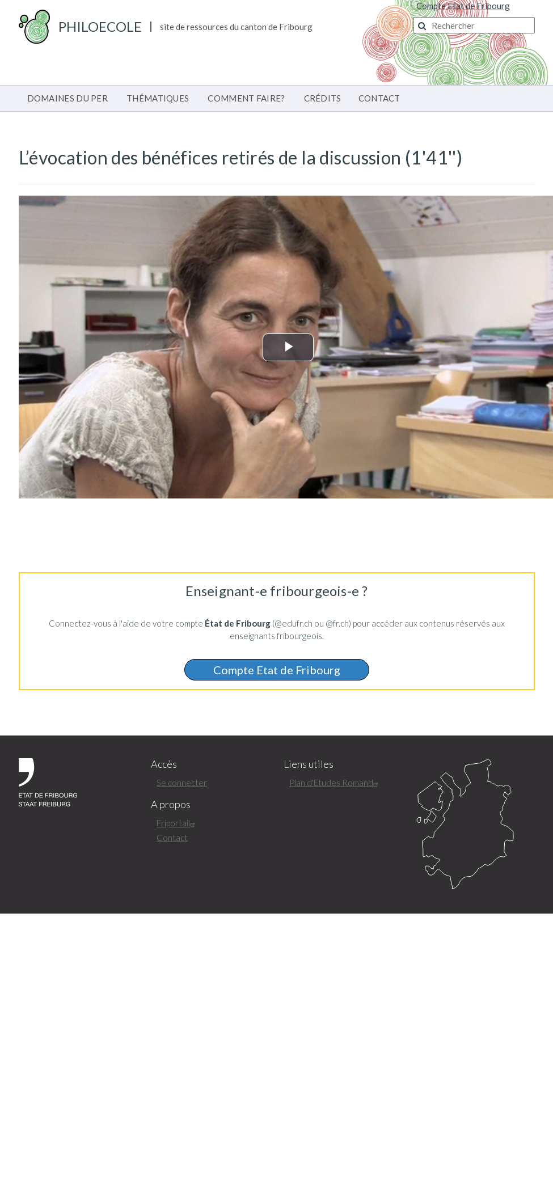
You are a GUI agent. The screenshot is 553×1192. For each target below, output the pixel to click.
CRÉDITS (322, 98)
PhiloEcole (100, 26)
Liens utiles (309, 764)
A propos (171, 804)
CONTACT (379, 98)
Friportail (177, 823)
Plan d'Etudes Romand (335, 782)
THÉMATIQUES (157, 98)
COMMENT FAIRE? (246, 98)
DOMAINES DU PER (67, 98)
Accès (164, 764)
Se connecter (182, 782)
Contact (172, 837)
